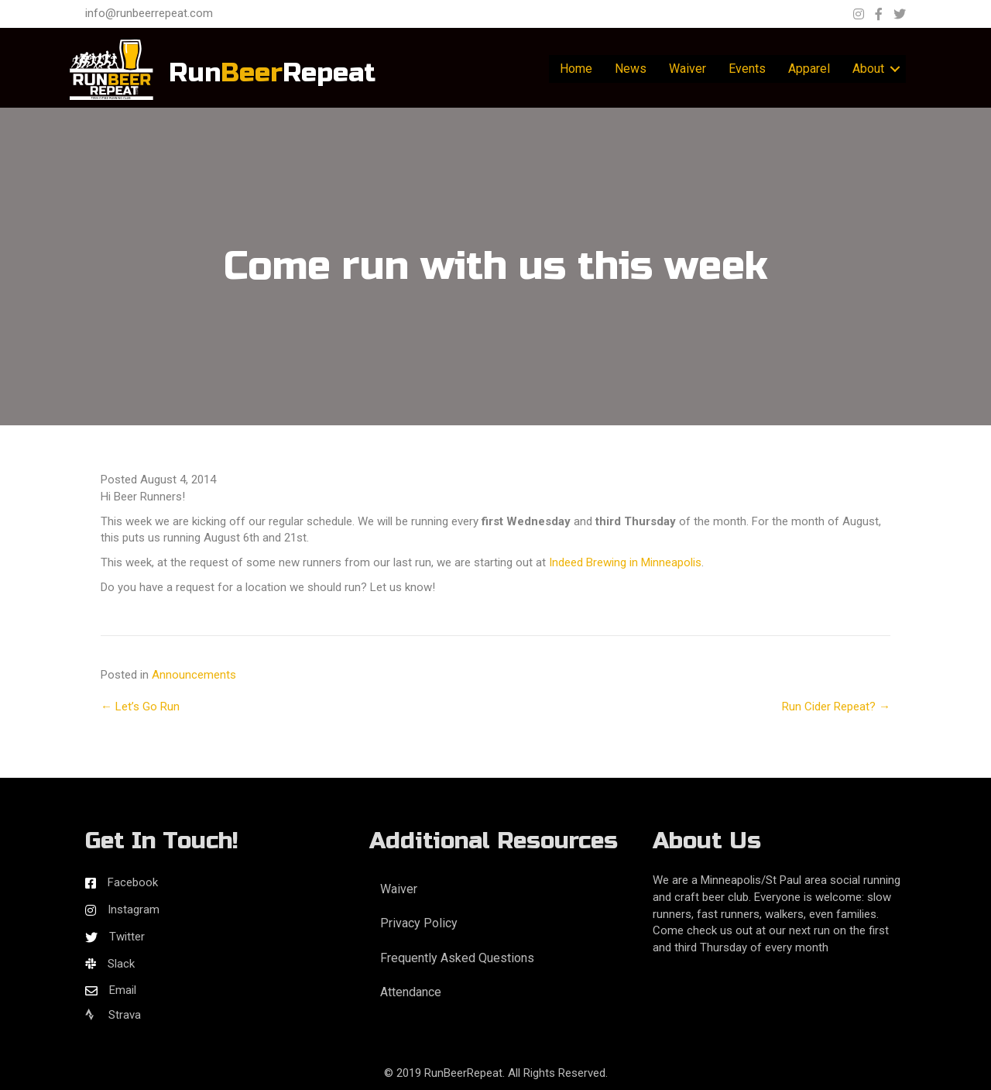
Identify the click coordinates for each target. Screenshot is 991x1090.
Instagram (133, 909)
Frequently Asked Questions (457, 958)
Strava (113, 1015)
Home (576, 68)
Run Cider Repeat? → (836, 706)
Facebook (133, 882)
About (868, 68)
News (630, 68)
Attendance (410, 992)
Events (747, 68)
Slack (121, 964)
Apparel (809, 68)
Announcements (194, 675)
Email (122, 990)
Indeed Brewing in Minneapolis (625, 562)
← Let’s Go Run (140, 706)
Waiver (687, 68)
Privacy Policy (419, 923)
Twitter (127, 937)
